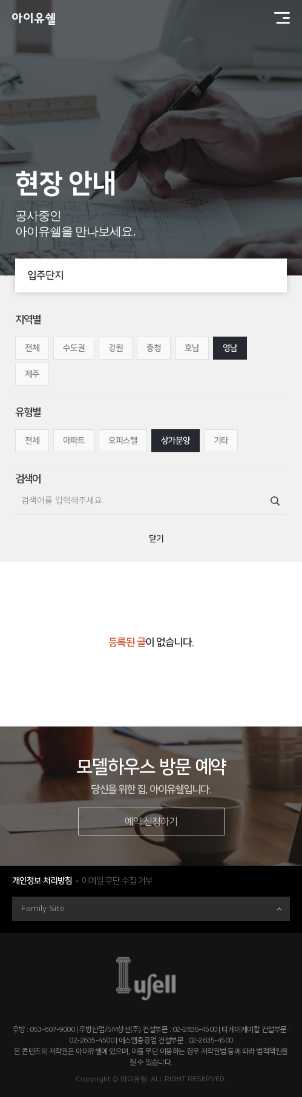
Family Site (151, 909)
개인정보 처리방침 (42, 881)
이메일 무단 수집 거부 (117, 881)
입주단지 (157, 275)
